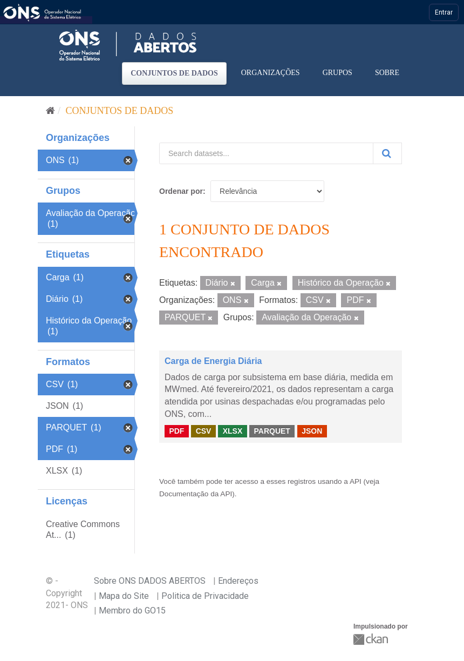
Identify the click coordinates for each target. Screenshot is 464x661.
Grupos (337, 73)
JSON (312, 431)
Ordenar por (181, 191)
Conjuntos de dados (174, 73)
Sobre (387, 73)
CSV (203, 431)
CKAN (371, 639)
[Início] (50, 110)
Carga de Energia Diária (213, 361)
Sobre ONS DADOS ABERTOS (150, 581)
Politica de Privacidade (205, 596)
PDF (176, 431)
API (355, 481)
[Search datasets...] (266, 153)
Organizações (270, 73)
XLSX (233, 431)
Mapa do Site (124, 596)
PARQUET (272, 431)
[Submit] (387, 153)
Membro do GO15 (132, 610)
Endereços (238, 581)
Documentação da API (195, 494)
